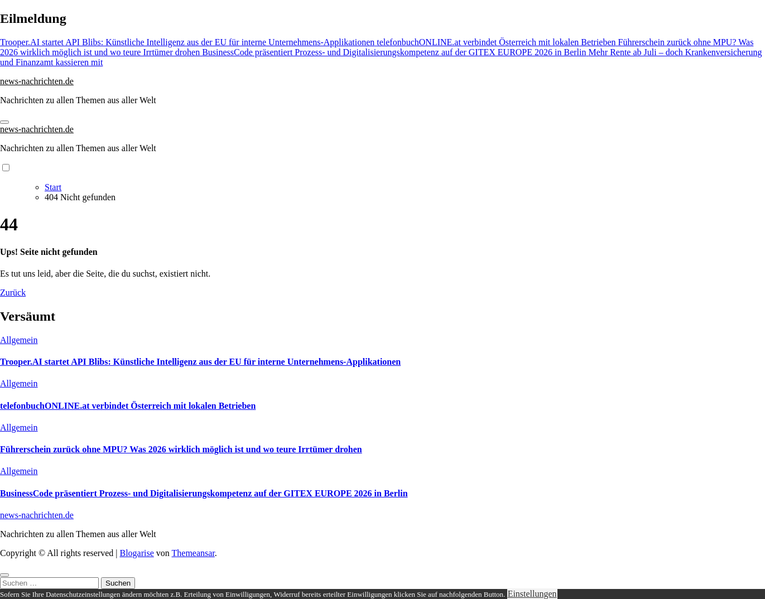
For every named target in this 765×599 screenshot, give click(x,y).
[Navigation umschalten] (4, 122)
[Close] (4, 575)
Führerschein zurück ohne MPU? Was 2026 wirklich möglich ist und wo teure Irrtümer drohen (181, 449)
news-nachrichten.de (37, 81)
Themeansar (193, 553)
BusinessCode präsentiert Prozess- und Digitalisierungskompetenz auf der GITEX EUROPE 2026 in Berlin (204, 493)
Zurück (13, 292)
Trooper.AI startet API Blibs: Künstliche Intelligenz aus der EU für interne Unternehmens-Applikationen (200, 361)
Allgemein (19, 340)
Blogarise (136, 553)
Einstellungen (532, 593)
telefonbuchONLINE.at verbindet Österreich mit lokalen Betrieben (128, 405)
